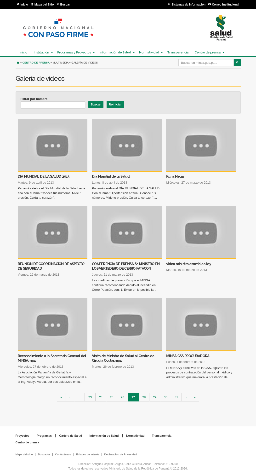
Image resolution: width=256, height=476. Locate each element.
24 (100, 397)
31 (176, 397)
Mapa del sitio (24, 454)
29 (154, 397)
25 (111, 397)
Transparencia (177, 52)
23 (90, 397)
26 (122, 397)
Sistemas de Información (188, 4)
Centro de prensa (207, 52)
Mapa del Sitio (44, 4)
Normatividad (149, 52)
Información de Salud (115, 52)
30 (165, 397)
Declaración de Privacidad (120, 454)
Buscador (44, 454)
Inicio (24, 4)
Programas (44, 435)
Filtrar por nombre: (35, 99)
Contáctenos (63, 454)
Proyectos (22, 435)
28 (144, 397)
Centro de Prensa (36, 62)
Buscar (65, 4)
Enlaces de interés (87, 454)
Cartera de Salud (70, 435)
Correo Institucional (225, 4)
